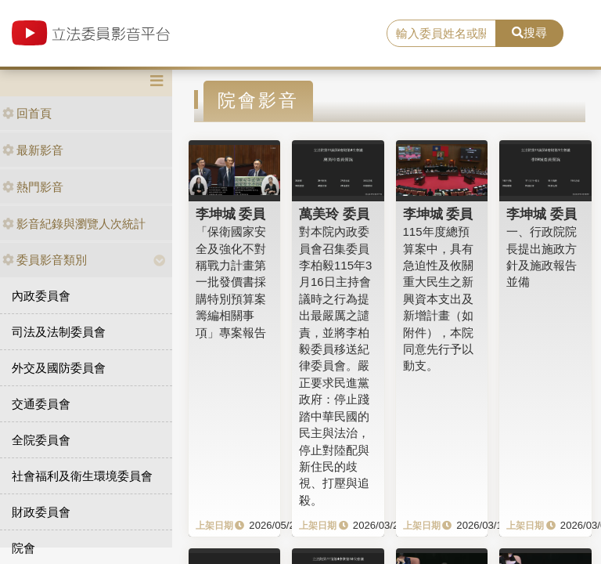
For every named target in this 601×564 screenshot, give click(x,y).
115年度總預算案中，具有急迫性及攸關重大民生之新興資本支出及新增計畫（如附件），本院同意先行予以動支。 (438, 298)
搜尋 (529, 32)
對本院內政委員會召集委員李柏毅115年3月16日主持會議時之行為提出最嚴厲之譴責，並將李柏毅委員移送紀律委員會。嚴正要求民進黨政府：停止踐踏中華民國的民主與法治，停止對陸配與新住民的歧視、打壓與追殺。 (335, 366)
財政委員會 (41, 512)
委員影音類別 (44, 259)
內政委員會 (41, 295)
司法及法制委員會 (59, 331)
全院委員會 (41, 439)
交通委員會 (41, 403)
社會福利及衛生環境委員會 (82, 476)
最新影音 (32, 150)
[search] (441, 34)
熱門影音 (32, 186)
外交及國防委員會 (59, 367)
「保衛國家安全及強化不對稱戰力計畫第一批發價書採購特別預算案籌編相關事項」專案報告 (231, 282)
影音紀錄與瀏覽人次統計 (74, 223)
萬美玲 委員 (334, 214)
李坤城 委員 (231, 214)
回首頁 (27, 113)
